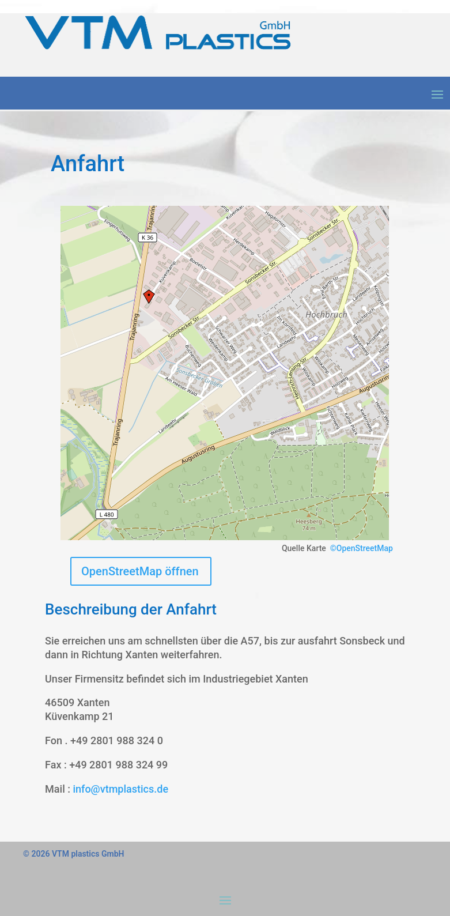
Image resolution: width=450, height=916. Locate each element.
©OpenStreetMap (361, 548)
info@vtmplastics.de (120, 789)
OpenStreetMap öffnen (140, 571)
